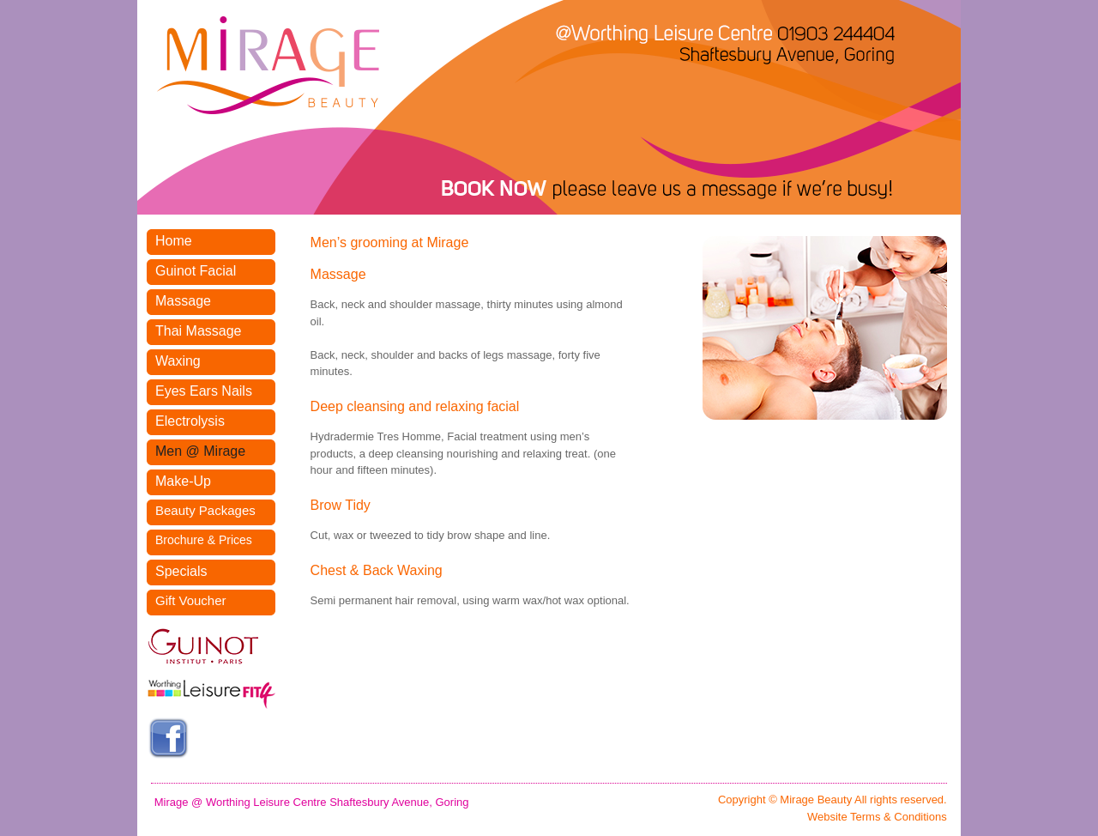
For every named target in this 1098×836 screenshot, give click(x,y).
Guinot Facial (195, 271)
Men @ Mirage (200, 451)
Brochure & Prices (203, 540)
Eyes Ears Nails (203, 391)
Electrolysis (190, 421)
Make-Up (183, 481)
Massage (183, 301)
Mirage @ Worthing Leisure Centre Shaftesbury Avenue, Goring (311, 802)
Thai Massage (198, 331)
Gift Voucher (190, 600)
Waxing (178, 361)
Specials (181, 571)
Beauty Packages (205, 510)
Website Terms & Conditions (877, 816)
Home (173, 240)
